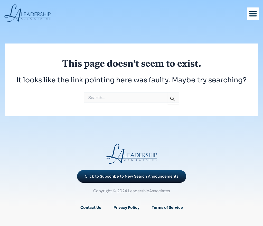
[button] (253, 13)
